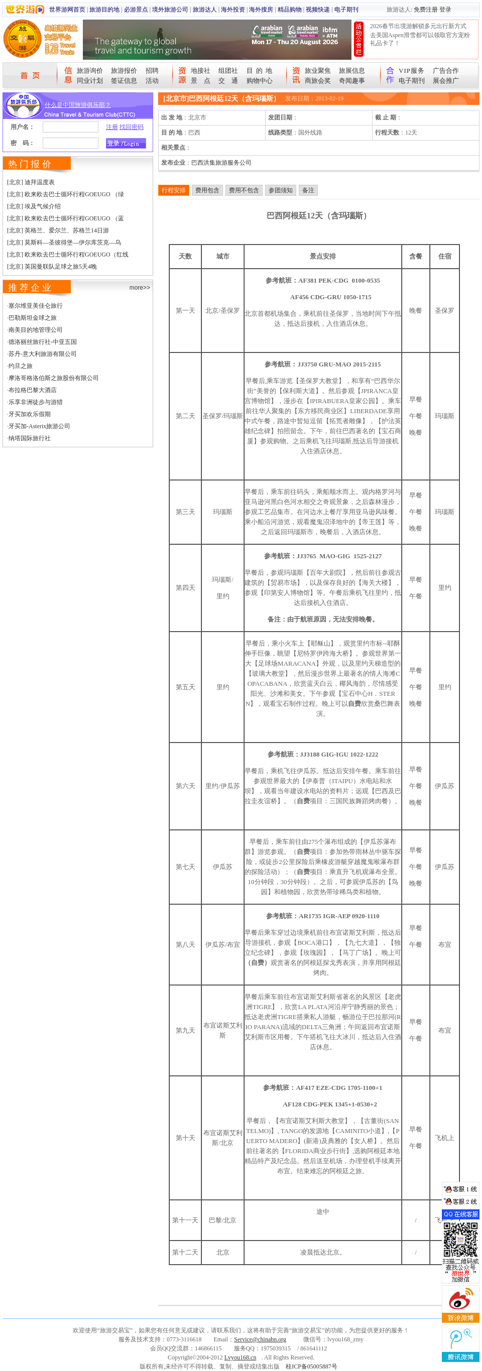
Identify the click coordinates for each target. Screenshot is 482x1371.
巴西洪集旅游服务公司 (221, 162)
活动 (152, 80)
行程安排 (174, 190)
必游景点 (136, 9)
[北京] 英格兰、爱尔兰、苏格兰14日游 (58, 230)
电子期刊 (346, 9)
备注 (308, 190)
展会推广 (446, 80)
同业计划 (90, 80)
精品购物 (290, 9)
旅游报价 (124, 70)
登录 (445, 9)
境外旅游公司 (170, 9)
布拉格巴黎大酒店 (33, 390)
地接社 (200, 70)
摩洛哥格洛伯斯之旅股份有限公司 (54, 378)
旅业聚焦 (318, 70)
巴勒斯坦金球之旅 (33, 317)
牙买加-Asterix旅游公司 (39, 426)
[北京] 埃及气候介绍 (34, 206)
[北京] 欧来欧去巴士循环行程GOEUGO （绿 (65, 194)
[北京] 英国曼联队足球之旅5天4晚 (52, 266)
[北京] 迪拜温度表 (31, 182)
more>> (140, 287)
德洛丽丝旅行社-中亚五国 (43, 341)
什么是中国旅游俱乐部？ (78, 104)
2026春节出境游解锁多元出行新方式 (418, 26)
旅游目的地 (104, 9)
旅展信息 (352, 70)
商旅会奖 (318, 80)
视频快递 (318, 9)
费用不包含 (244, 190)
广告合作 (446, 70)
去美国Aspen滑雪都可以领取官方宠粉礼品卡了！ (420, 39)
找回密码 (131, 127)
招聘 (152, 70)
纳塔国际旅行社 (30, 438)
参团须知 (281, 190)
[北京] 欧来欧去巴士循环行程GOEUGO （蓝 (65, 218)
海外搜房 (261, 9)
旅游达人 (205, 9)
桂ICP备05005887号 (311, 1366)
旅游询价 (90, 70)
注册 (112, 127)
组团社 (228, 70)
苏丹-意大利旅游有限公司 (43, 353)
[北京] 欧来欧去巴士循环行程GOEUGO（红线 (68, 254)
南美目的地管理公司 (36, 329)
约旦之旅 (21, 365)
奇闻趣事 (352, 80)
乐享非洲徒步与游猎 (36, 402)
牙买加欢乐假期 (30, 414)
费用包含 (207, 190)
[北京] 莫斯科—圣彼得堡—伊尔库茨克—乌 (64, 242)
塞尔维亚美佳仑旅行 (36, 305)
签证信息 (124, 80)
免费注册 (426, 9)
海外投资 (233, 9)
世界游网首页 (67, 9)
